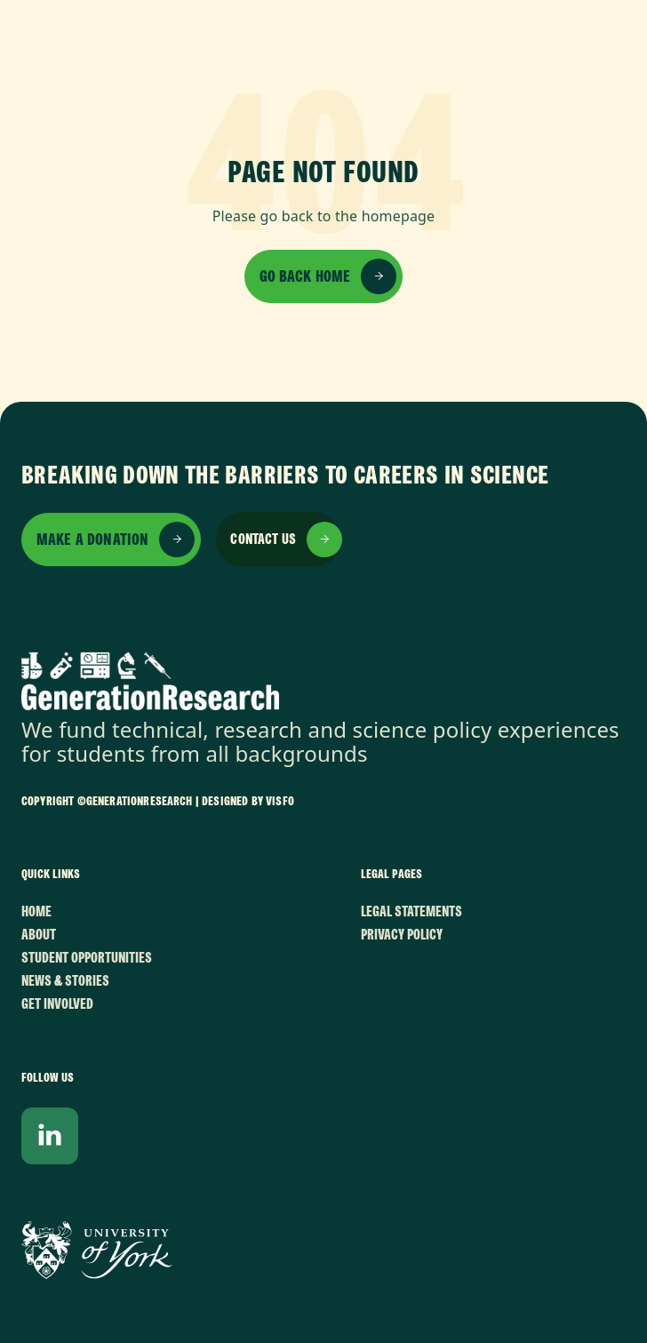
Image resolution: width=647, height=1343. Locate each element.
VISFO (280, 801)
